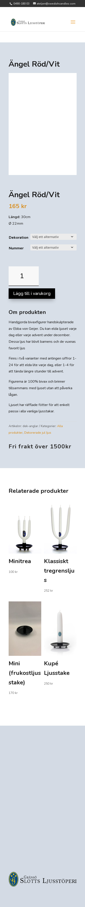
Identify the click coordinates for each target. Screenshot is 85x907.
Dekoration (18, 237)
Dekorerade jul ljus (37, 432)
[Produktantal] (24, 276)
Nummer (16, 248)
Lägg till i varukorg (32, 293)
